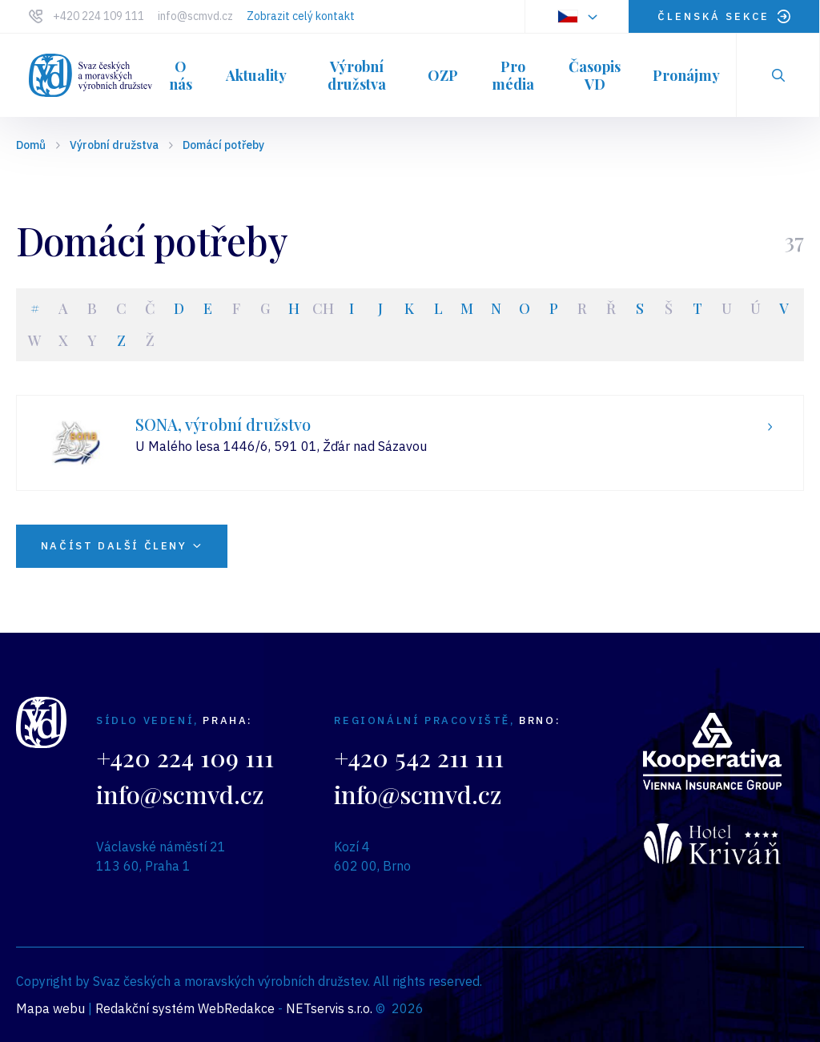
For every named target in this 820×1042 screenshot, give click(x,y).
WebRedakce (236, 1008)
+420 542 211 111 (419, 757)
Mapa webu (50, 1008)
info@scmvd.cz (195, 16)
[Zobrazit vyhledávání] (778, 75)
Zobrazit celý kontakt (301, 16)
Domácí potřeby (223, 145)
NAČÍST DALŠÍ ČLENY (126, 546)
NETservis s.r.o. (329, 1008)
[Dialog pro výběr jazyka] (577, 16)
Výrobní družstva (114, 145)
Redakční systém (145, 1008)
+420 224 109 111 (98, 16)
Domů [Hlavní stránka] (31, 145)
